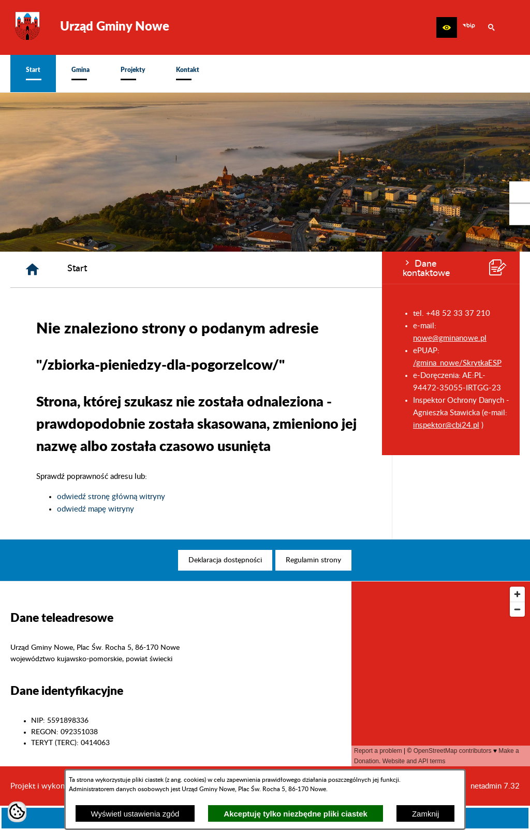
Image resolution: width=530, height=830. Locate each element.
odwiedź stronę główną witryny (239, 497)
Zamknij (425, 813)
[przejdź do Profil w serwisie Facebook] (519, 192)
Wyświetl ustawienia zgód (135, 813)
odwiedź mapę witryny (223, 509)
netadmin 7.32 (495, 786)
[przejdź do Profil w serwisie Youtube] (519, 214)
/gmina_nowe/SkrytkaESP (75, 363)
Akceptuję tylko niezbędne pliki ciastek (295, 813)
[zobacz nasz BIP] (469, 27)
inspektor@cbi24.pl (64, 425)
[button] (446, 27)
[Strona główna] (160, 269)
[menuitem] (33, 73)
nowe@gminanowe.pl (68, 338)
